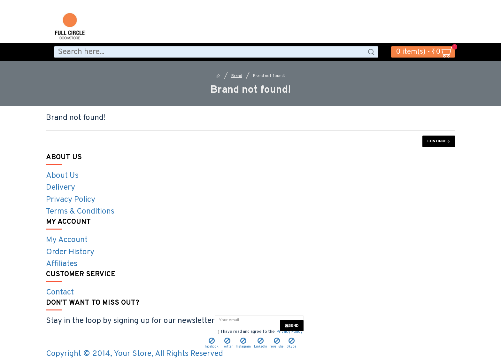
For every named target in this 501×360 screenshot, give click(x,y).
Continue (436, 141)
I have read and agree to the (259, 332)
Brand (236, 76)
